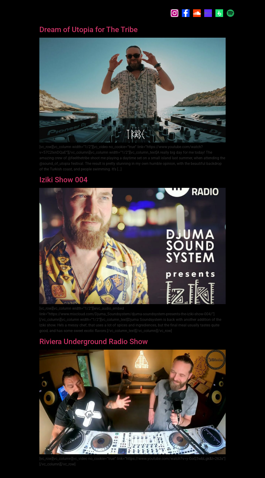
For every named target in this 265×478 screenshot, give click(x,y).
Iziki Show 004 (63, 179)
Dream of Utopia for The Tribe (88, 29)
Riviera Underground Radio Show (93, 341)
